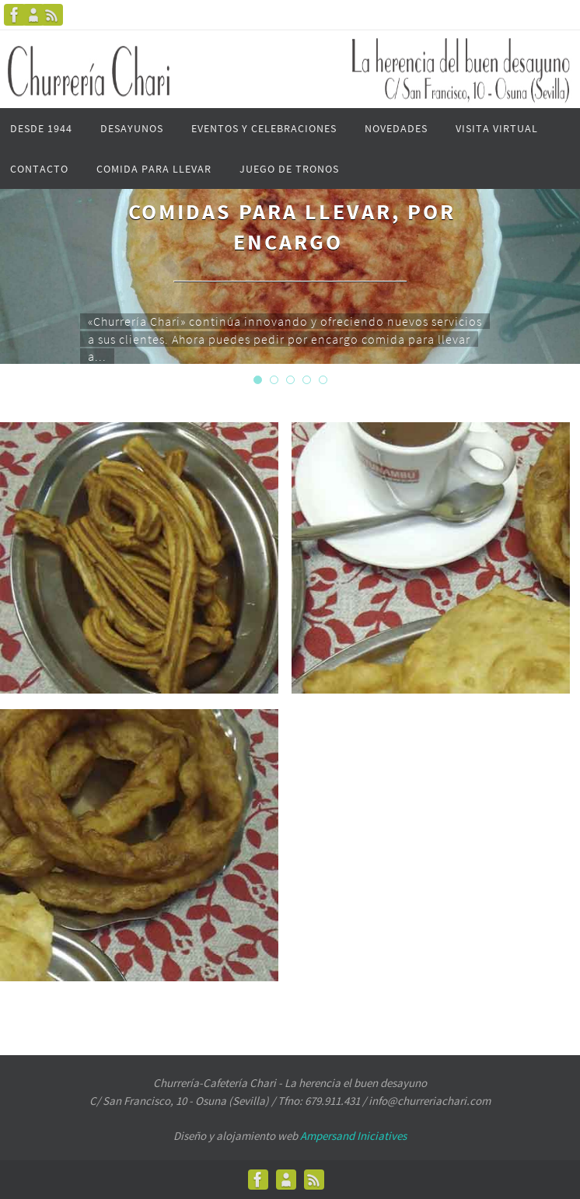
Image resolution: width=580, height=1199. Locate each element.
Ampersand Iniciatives (353, 1135)
